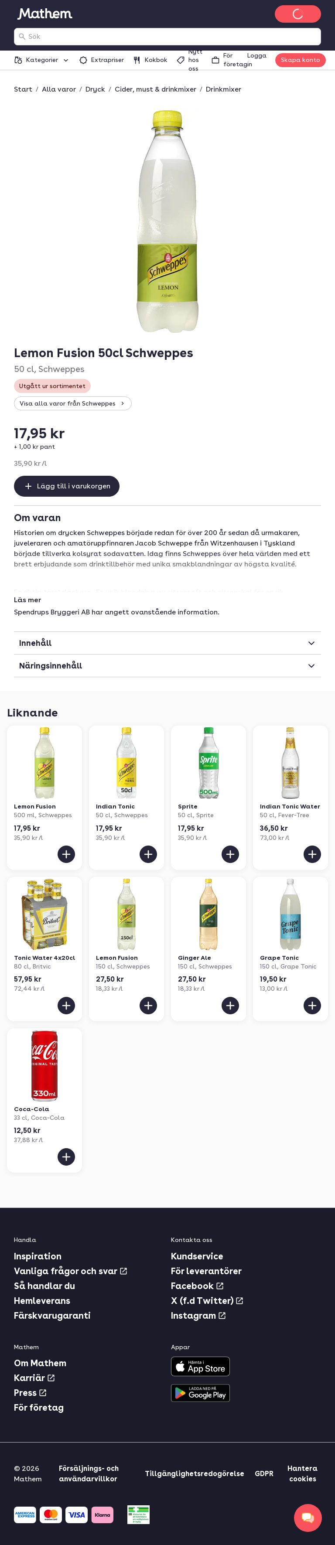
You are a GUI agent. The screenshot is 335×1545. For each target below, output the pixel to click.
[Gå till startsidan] (44, 14)
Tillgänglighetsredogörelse (194, 1474)
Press (30, 1393)
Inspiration (38, 1256)
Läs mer (27, 600)
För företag (39, 1407)
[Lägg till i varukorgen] (66, 854)
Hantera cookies (302, 1473)
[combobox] (172, 36)
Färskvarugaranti (52, 1315)
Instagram (198, 1315)
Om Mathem (40, 1363)
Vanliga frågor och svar (71, 1271)
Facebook (197, 1286)
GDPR (264, 1474)
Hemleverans (42, 1301)
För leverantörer (206, 1271)
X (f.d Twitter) (207, 1301)
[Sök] (22, 36)
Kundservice (197, 1256)
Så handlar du (44, 1286)
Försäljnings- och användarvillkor (89, 1473)
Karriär (34, 1378)
